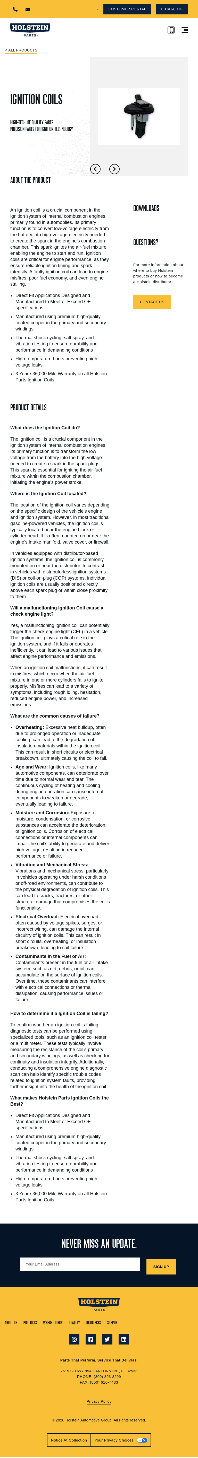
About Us (11, 1322)
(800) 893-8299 (107, 1377)
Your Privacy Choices (114, 1440)
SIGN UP (161, 1266)
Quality (96, 1322)
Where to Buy (67, 1322)
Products (37, 1322)
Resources (122, 1322)
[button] (81, 9)
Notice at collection (69, 1440)
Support (148, 1322)
